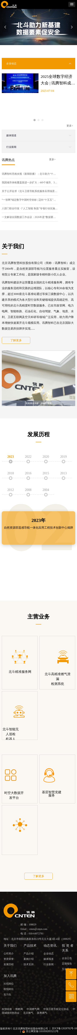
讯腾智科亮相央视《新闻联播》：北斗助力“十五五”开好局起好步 (30, 174)
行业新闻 (11, 147)
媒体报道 (11, 135)
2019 (63, 456)
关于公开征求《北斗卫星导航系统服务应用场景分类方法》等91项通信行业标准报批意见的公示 (30, 192)
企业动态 (11, 63)
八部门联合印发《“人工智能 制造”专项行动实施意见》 (30, 209)
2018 (10, 473)
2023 (10, 456)
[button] (71, 4)
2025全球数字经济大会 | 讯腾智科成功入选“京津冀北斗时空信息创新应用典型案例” (58, 80)
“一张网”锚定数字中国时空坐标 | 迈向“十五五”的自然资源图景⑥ (30, 200)
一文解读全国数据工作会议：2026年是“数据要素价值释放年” (30, 218)
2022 (28, 456)
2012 (10, 490)
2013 (63, 473)
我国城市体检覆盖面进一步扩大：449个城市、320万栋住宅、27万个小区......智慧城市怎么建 (30, 183)
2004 (46, 490)
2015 (46, 473)
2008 (28, 490)
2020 (46, 456)
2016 (28, 473)
